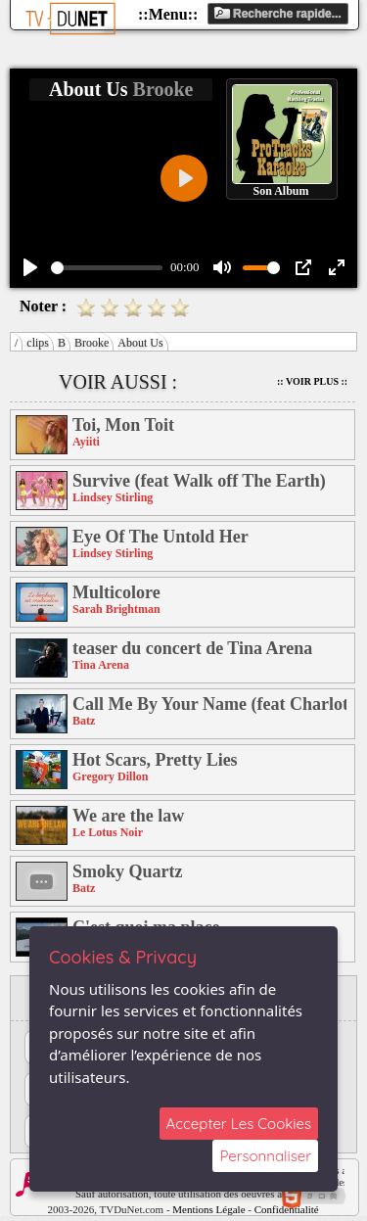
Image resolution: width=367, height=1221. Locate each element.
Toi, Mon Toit (123, 425)
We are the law (128, 815)
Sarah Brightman (116, 609)
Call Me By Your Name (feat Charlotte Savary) (209, 704)
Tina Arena (100, 665)
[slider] (106, 267)
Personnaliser (265, 1156)
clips (37, 343)
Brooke (91, 343)
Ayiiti (86, 441)
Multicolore (116, 592)
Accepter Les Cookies (238, 1123)
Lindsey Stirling (112, 497)
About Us (139, 343)
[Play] (30, 267)
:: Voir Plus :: (312, 381)
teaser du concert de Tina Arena (192, 648)
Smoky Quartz (127, 871)
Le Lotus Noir (107, 832)
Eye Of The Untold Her (160, 536)
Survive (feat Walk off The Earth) (199, 481)
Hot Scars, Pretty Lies (155, 760)
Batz (83, 721)
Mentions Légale (208, 1209)
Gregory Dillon (110, 776)
